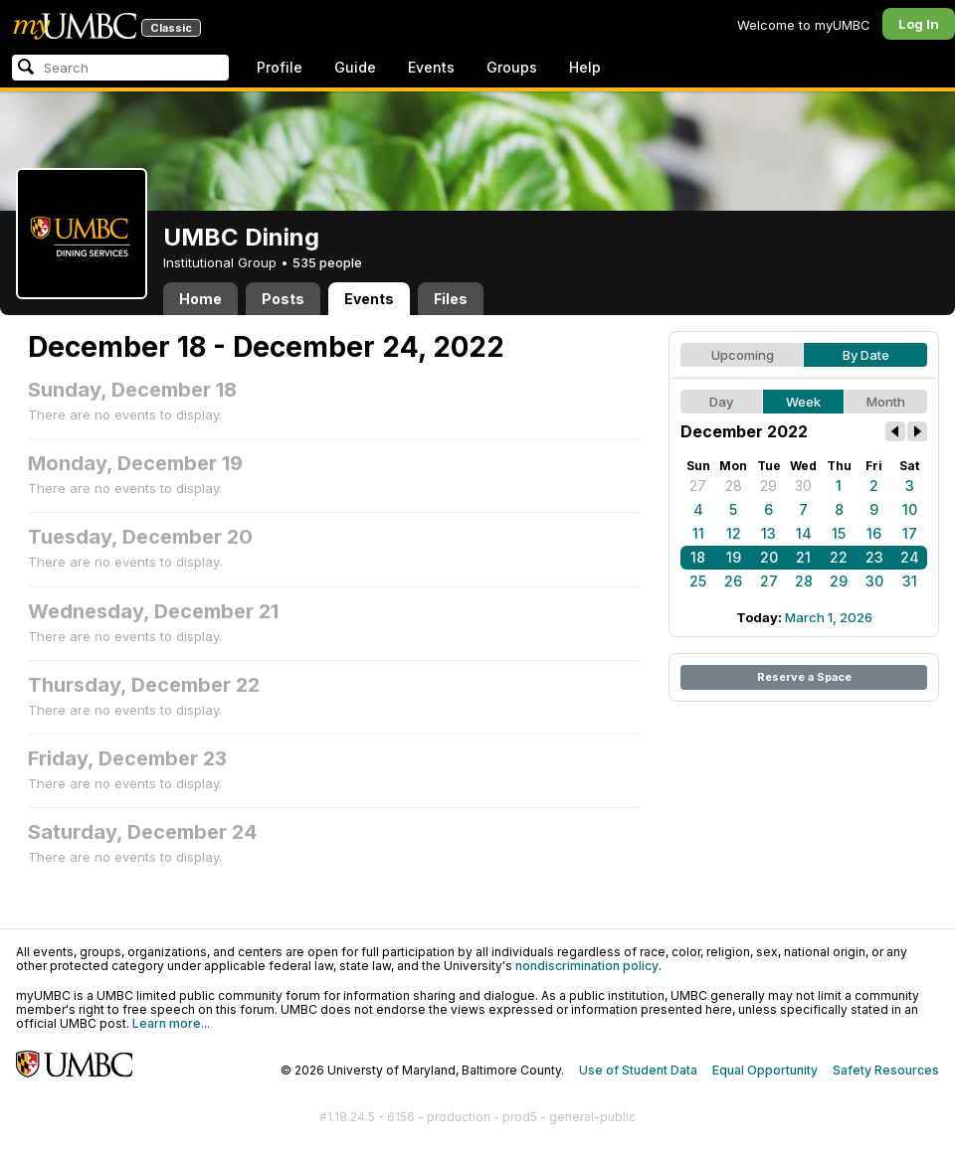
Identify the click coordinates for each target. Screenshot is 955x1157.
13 (768, 533)
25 (697, 581)
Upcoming (742, 355)
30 (803, 485)
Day (721, 402)
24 (909, 557)
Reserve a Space (804, 677)
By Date (866, 355)
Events (431, 67)
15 (839, 533)
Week (803, 402)
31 (909, 581)
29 (768, 485)
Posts (283, 298)
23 (874, 557)
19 (733, 557)
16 (873, 533)
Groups (511, 67)
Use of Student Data (638, 1070)
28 (733, 485)
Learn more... (171, 1023)
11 (698, 533)
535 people (327, 262)
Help (585, 67)
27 (697, 485)
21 (803, 557)
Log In (918, 24)
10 (909, 509)
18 (697, 557)
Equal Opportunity (765, 1070)
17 (909, 533)
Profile (279, 67)
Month (885, 402)
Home (200, 298)
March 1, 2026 (828, 617)
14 (804, 533)
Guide (355, 67)
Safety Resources (886, 1070)
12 (733, 533)
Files (451, 298)
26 (733, 581)
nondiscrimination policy (587, 965)
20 (769, 557)
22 (839, 557)
